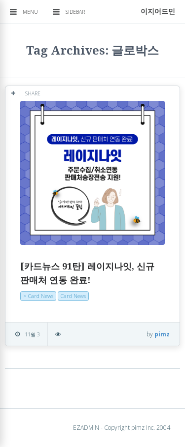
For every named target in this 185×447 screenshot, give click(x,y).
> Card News (38, 295)
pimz (162, 334)
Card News (73, 295)
